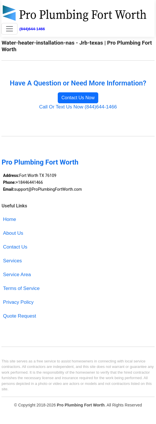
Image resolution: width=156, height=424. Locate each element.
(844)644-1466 (32, 29)
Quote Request (19, 316)
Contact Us (15, 247)
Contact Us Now (78, 97)
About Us (13, 233)
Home (9, 219)
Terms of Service (21, 288)
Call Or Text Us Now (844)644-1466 (78, 107)
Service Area (17, 274)
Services (12, 260)
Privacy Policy (18, 302)
